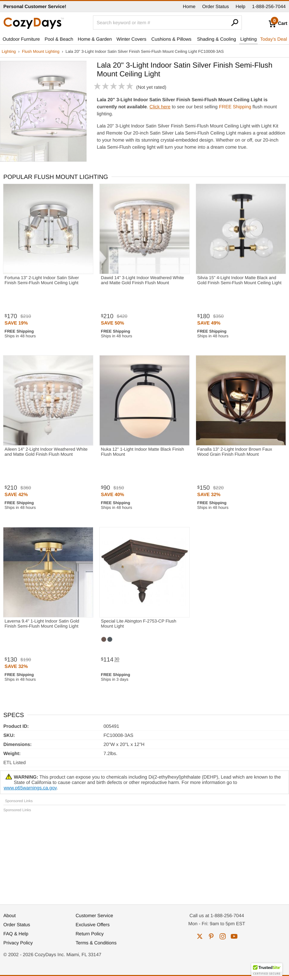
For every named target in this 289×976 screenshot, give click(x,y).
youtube (234, 936)
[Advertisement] (144, 855)
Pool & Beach (58, 39)
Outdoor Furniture (21, 39)
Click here (160, 106)
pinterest (211, 936)
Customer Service (94, 915)
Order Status (215, 6)
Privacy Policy (18, 942)
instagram (222, 936)
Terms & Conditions (96, 942)
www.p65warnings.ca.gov (30, 787)
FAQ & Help (15, 933)
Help (241, 6)
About (9, 915)
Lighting (248, 39)
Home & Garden (95, 39)
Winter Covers (132, 39)
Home (189, 6)
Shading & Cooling (216, 39)
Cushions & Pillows (171, 39)
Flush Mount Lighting (40, 51)
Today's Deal (273, 39)
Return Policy (90, 933)
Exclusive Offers (93, 924)
